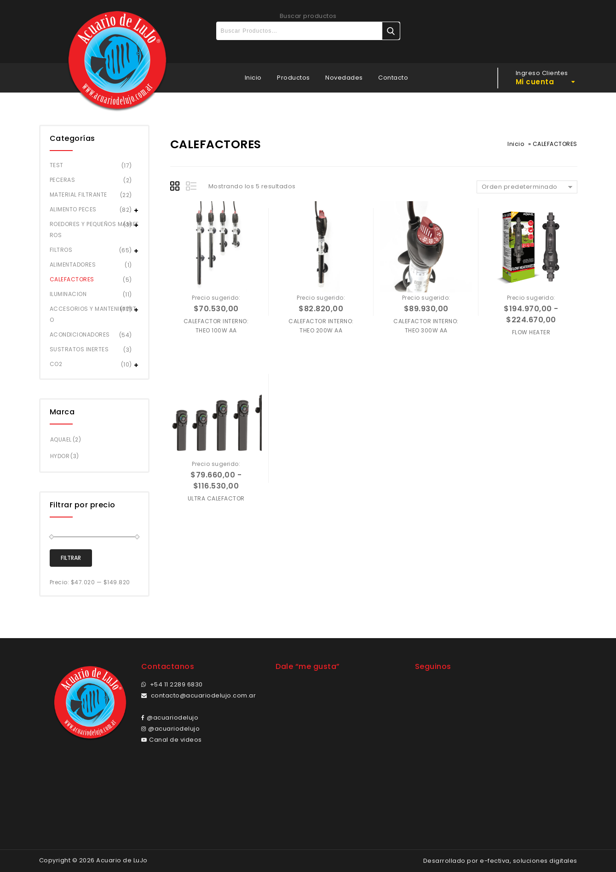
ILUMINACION (68, 294)
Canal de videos (171, 739)
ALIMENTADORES (73, 264)
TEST (56, 165)
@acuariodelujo (170, 717)
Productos (293, 77)
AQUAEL (61, 439)
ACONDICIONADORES (80, 334)
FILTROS (61, 250)
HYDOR (60, 456)
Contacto (393, 77)
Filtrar (71, 558)
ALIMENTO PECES (73, 209)
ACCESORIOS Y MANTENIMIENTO (93, 314)
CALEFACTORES (72, 279)
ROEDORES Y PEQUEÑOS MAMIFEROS (94, 229)
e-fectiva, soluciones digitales (528, 860)
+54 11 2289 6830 (172, 684)
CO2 (56, 364)
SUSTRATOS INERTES (79, 349)
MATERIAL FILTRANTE (78, 194)
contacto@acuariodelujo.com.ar (198, 695)
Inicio (253, 77)
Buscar (391, 31)
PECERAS (62, 180)
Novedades (344, 77)
